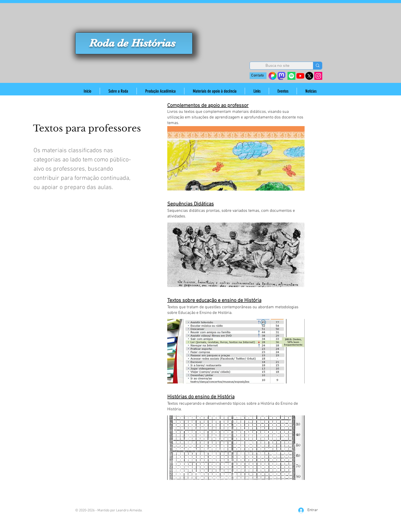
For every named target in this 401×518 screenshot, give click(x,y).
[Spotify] (291, 76)
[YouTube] (300, 76)
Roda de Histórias (132, 43)
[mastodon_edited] (281, 76)
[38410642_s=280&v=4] (272, 76)
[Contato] (258, 75)
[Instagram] (318, 76)
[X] (309, 76)
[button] (118, 91)
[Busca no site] (277, 65)
